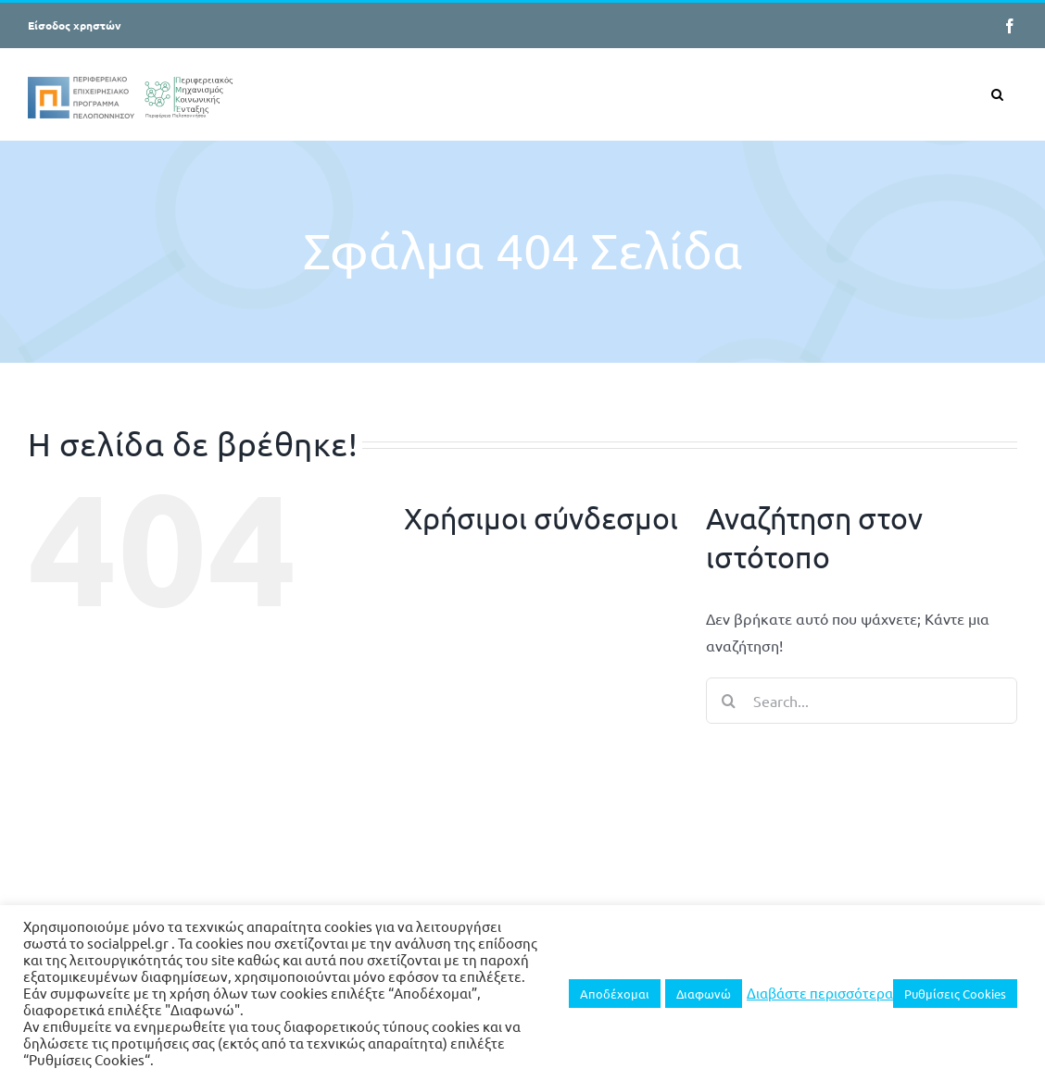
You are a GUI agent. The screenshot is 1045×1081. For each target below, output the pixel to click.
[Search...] (861, 700)
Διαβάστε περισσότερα (820, 993)
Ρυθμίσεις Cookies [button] (955, 993)
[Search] (729, 700)
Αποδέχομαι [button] (614, 993)
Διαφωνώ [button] (703, 993)
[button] (997, 94)
